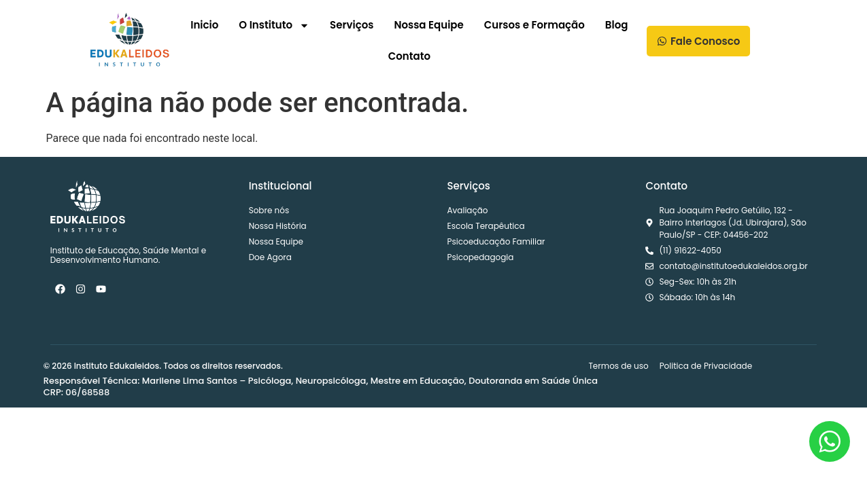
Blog (616, 25)
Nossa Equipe (428, 25)
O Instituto (274, 25)
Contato (409, 56)
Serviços (351, 25)
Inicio (204, 25)
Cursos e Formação (534, 25)
